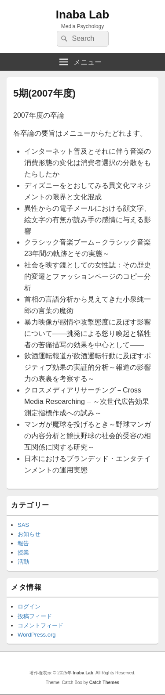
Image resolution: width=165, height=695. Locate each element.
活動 (23, 561)
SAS (23, 525)
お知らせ (29, 534)
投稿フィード (35, 616)
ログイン (29, 606)
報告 (23, 543)
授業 (23, 552)
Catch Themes (104, 682)
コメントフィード (40, 625)
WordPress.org (36, 634)
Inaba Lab (82, 14)
